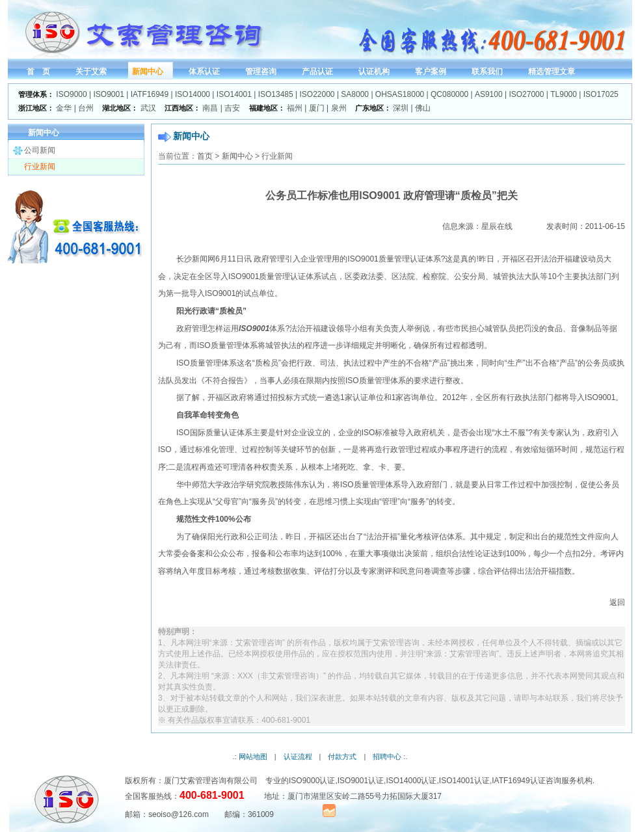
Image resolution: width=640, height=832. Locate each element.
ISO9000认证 (312, 780)
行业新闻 (39, 166)
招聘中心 (387, 756)
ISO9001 (109, 94)
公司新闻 (39, 150)
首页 (205, 156)
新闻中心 (237, 156)
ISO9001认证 (361, 780)
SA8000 (355, 94)
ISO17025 (601, 94)
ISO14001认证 (464, 780)
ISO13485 (275, 94)
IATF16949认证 (518, 780)
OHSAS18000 (399, 94)
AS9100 (489, 94)
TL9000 (563, 94)
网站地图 (253, 756)
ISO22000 (317, 94)
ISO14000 (192, 94)
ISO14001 (234, 94)
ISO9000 (71, 94)
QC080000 (449, 94)
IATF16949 (149, 94)
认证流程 (298, 756)
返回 (617, 602)
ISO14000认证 (411, 780)
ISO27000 (526, 94)
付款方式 (342, 756)
